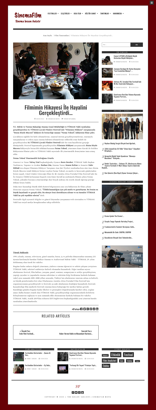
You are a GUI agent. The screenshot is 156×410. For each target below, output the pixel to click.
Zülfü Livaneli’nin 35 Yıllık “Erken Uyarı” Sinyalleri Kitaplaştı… (122, 150)
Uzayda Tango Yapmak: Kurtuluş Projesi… (119, 221)
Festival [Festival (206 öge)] (128, 354)
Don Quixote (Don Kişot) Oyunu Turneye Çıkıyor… (122, 173)
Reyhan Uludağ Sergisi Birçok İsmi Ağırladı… (120, 143)
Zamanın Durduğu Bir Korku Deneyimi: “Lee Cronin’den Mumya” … (127, 70)
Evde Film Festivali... (26, 333)
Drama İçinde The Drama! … (114, 216)
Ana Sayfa (47, 35)
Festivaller (52, 13)
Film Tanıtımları (61, 35)
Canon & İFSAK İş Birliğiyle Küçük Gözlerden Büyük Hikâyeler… (125, 57)
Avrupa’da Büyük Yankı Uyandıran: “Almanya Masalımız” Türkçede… (120, 157)
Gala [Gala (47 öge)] (121, 360)
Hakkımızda (117, 13)
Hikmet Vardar (32, 358)
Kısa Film (77, 13)
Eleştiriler (65, 13)
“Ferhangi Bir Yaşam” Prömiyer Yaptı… (83, 365)
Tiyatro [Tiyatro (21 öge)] (137, 361)
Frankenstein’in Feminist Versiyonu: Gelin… (120, 227)
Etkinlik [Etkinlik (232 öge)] (115, 354)
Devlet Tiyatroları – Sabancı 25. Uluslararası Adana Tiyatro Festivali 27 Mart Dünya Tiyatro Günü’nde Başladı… (121, 165)
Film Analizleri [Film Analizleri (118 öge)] (109, 360)
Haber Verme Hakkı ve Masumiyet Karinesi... (75, 333)
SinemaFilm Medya (54, 119)
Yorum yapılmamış (70, 119)
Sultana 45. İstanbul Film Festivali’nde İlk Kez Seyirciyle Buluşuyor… (127, 82)
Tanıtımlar (104, 13)
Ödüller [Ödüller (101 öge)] (106, 366)
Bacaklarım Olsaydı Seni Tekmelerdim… (118, 237)
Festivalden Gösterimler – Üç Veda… (38, 365)
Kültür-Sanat (90, 13)
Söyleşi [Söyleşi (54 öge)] (129, 360)
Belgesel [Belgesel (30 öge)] (105, 355)
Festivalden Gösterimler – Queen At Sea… (38, 354)
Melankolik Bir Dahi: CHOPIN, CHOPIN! (118, 232)
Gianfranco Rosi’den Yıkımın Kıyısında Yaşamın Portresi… (127, 95)
